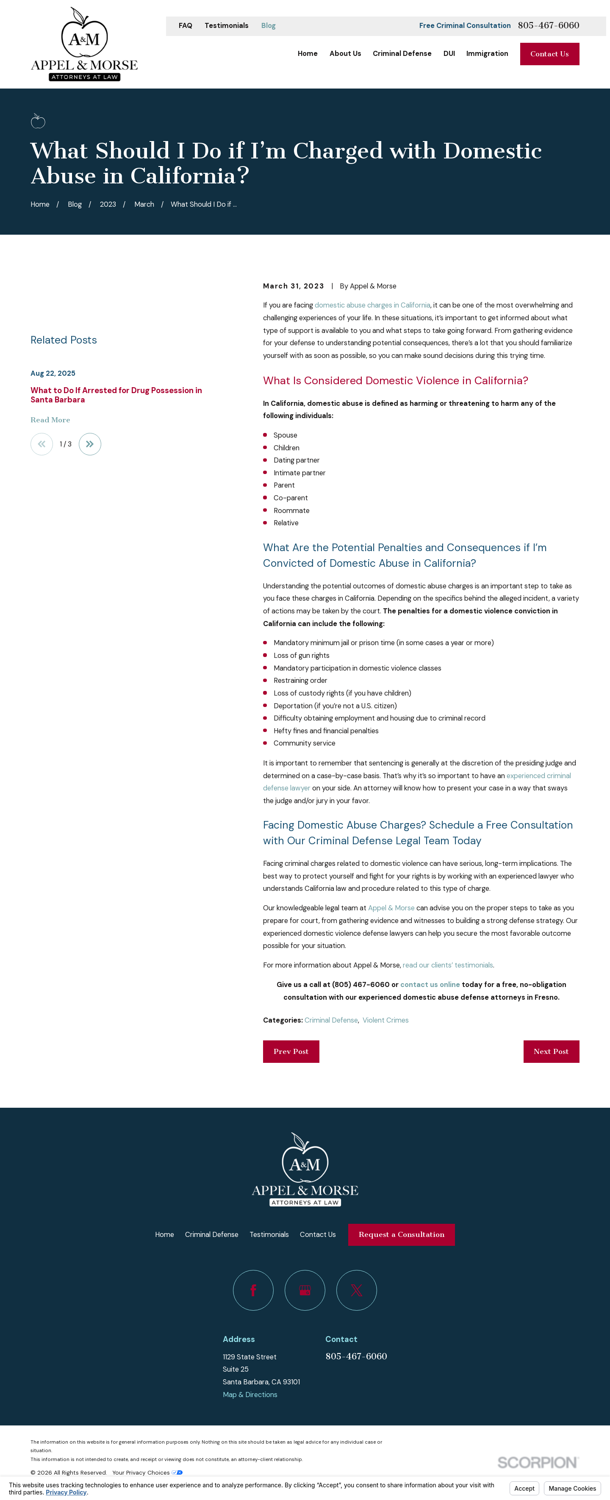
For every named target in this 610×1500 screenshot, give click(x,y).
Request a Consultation (401, 1234)
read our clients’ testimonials (448, 965)
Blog (268, 25)
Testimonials (227, 25)
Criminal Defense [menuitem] (402, 53)
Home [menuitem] (308, 53)
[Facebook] (253, 1290)
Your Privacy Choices (147, 1472)
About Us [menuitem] (345, 53)
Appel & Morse (391, 908)
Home (164, 1234)
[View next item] (90, 444)
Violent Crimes (386, 1020)
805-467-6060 (549, 26)
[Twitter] (356, 1290)
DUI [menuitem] (449, 53)
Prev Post (291, 1051)
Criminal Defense (331, 1020)
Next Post (551, 1051)
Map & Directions (250, 1394)
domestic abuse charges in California (372, 305)
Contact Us (549, 54)
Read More (50, 420)
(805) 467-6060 (361, 984)
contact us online (430, 984)
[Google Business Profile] (305, 1290)
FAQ (185, 25)
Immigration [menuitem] (487, 53)
